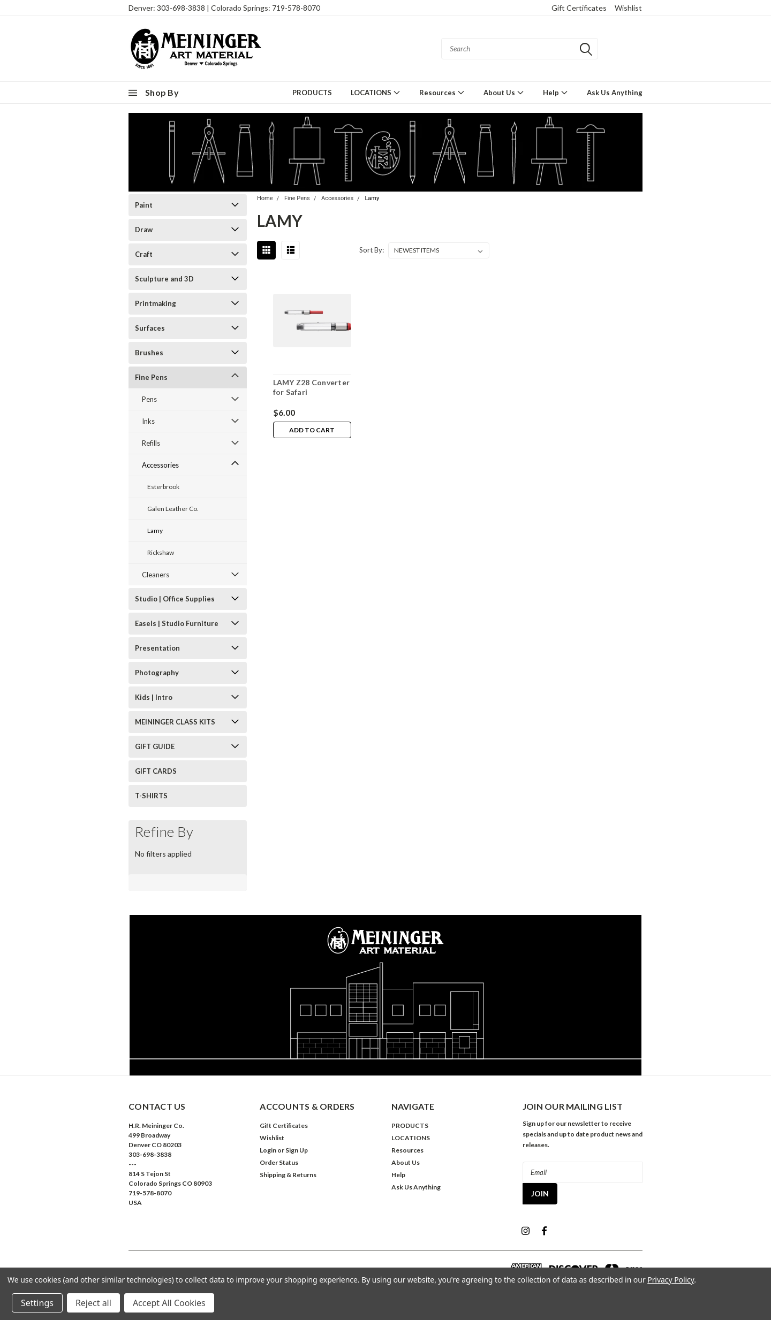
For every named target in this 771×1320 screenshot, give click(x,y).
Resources (442, 92)
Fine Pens (151, 377)
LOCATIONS (375, 92)
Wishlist (628, 7)
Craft (144, 254)
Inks (148, 421)
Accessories (160, 465)
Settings (37, 1303)
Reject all (93, 1303)
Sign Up (296, 1150)
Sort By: (371, 250)
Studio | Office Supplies (175, 598)
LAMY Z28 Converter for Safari (311, 387)
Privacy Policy (670, 1280)
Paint (144, 205)
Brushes (149, 352)
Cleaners (155, 574)
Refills (151, 443)
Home (265, 198)
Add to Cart (312, 430)
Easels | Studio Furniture (176, 623)
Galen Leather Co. (173, 509)
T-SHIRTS (151, 795)
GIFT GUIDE (155, 746)
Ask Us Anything (614, 92)
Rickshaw (160, 552)
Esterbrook (163, 487)
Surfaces (150, 328)
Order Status (279, 1162)
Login (268, 1150)
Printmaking (155, 303)
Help (555, 92)
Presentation (157, 648)
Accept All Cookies (169, 1303)
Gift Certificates (579, 7)
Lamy (155, 531)
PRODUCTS (312, 92)
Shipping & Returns (288, 1175)
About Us (503, 92)
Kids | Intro (153, 697)
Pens (149, 399)
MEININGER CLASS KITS (175, 722)
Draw (144, 229)
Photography (157, 672)
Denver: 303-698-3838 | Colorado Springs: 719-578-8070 (224, 7)
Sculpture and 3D (164, 278)
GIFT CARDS (156, 771)
